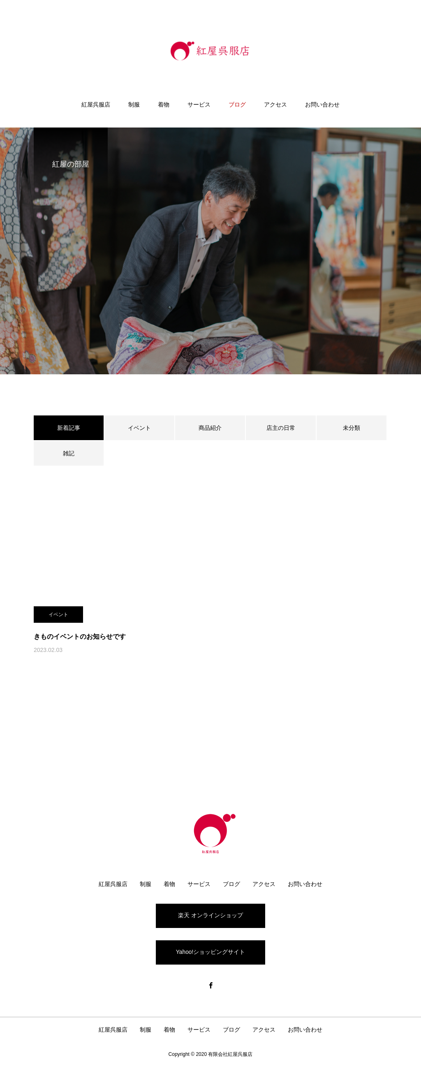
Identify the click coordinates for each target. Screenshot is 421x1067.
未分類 (351, 427)
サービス (198, 104)
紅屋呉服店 (95, 104)
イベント (139, 427)
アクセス (275, 104)
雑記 (68, 453)
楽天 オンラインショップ (210, 915)
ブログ (237, 104)
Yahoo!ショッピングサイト (210, 952)
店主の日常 (280, 427)
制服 (134, 104)
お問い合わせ (322, 104)
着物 (163, 104)
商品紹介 (210, 427)
